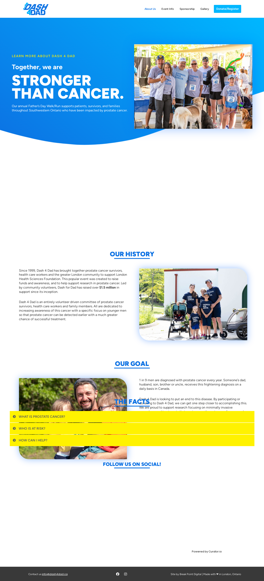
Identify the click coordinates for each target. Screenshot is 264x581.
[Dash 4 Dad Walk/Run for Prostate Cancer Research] (36, 9)
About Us (150, 8)
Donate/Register (227, 9)
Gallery (204, 8)
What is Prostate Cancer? (42, 417)
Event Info (167, 8)
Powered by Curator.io (207, 551)
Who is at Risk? (32, 428)
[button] (132, 416)
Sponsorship (187, 8)
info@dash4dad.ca (55, 574)
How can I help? (33, 440)
